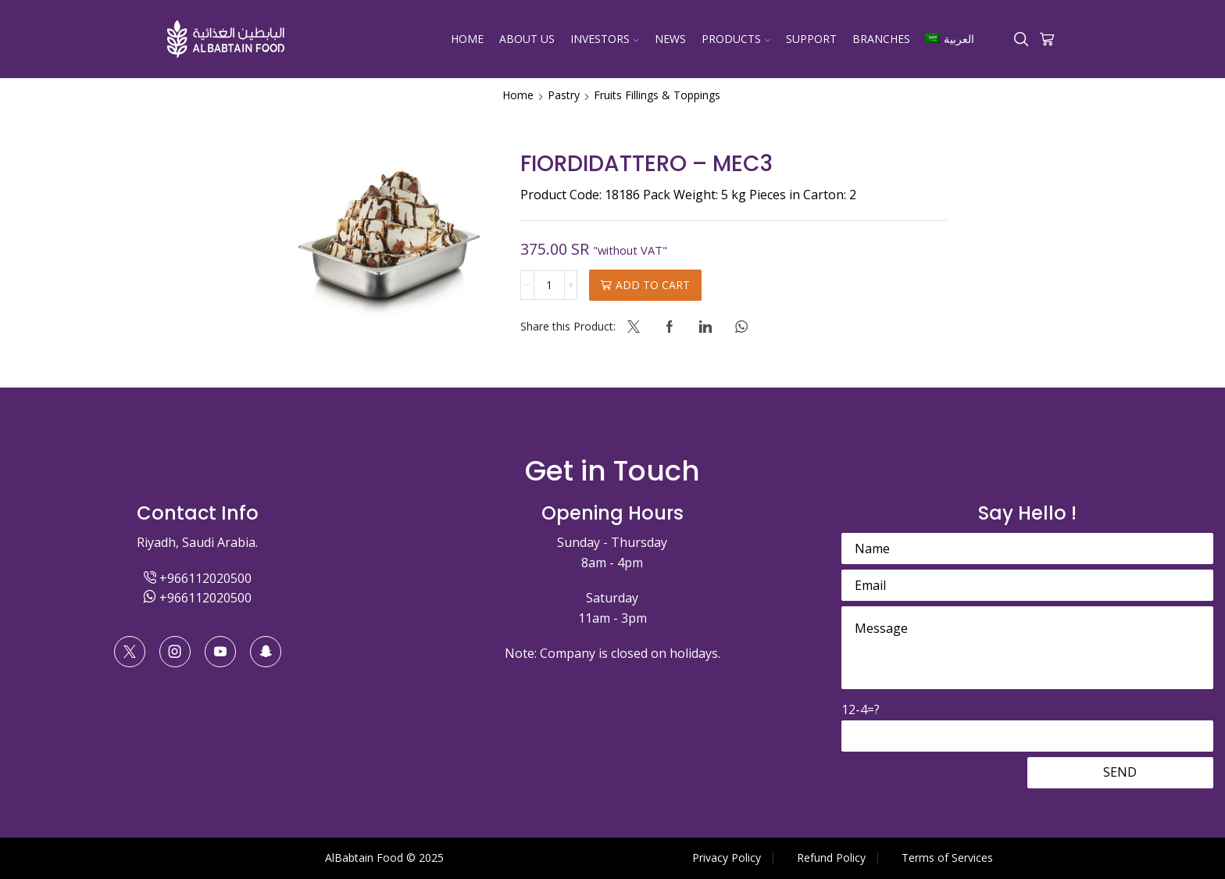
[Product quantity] (549, 285)
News (670, 38)
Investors (604, 38)
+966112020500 (198, 578)
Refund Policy (831, 857)
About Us (527, 38)
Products (736, 38)
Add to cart (653, 284)
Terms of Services (947, 857)
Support (811, 38)
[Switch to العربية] (949, 39)
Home (467, 38)
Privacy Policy (726, 857)
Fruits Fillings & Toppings (657, 95)
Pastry (564, 95)
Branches (881, 38)
